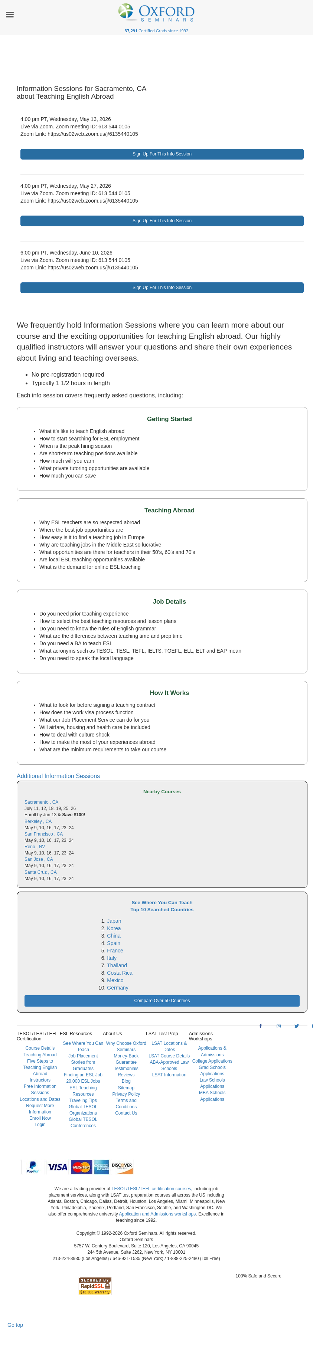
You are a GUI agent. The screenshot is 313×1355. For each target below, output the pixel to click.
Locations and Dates (40, 1099)
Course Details (40, 1048)
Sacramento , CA (41, 802)
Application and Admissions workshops (157, 1214)
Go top (15, 1325)
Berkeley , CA (38, 821)
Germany (117, 988)
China (114, 936)
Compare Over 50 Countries (162, 1000)
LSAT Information (169, 1074)
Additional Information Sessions (58, 776)
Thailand (117, 965)
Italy (112, 958)
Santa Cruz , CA (41, 872)
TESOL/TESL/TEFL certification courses (151, 1188)
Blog (126, 1081)
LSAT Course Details (169, 1056)
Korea (114, 928)
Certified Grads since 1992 (157, 30)
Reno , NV (35, 846)
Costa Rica (119, 973)
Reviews (126, 1074)
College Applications (212, 1061)
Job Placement (83, 1056)
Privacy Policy (126, 1094)
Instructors (40, 1080)
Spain (113, 943)
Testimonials (126, 1068)
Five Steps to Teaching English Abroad (40, 1067)
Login (40, 1124)
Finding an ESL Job (83, 1074)
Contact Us (126, 1113)
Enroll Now (40, 1118)
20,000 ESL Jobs (83, 1081)
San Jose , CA (39, 859)
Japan (114, 921)
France (115, 951)
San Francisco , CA (44, 834)
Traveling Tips (83, 1100)
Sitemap (126, 1087)
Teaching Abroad (39, 1054)
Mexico (115, 980)
